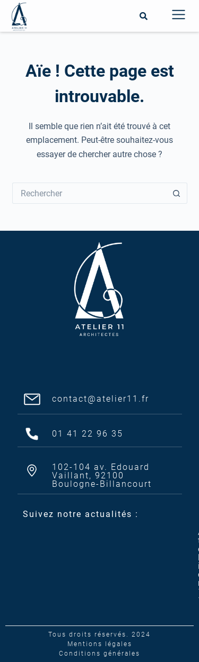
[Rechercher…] (89, 193)
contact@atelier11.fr (100, 399)
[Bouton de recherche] (176, 193)
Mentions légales (99, 644)
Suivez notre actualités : (81, 514)
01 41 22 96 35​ (87, 434)
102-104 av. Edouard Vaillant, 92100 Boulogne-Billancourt (102, 475)
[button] (178, 16)
